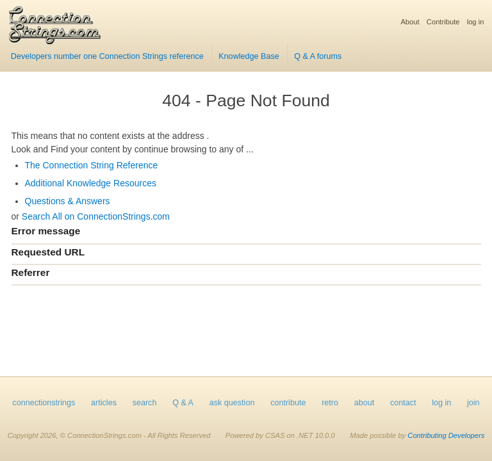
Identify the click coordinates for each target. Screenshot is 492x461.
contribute (288, 402)
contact (403, 402)
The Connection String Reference (91, 165)
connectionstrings (43, 402)
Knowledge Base (248, 56)
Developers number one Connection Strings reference (107, 56)
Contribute (443, 22)
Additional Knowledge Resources (90, 183)
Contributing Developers (445, 435)
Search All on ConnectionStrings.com (96, 216)
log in (475, 22)
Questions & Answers (67, 201)
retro (330, 402)
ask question (232, 402)
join (473, 402)
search (145, 402)
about (364, 402)
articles (104, 402)
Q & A (182, 402)
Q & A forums (317, 56)
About (409, 22)
